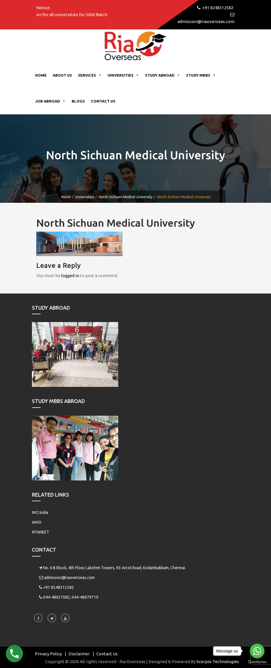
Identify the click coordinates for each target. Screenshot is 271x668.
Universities (123, 75)
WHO (36, 522)
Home (41, 75)
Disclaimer (79, 653)
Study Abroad (162, 75)
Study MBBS (201, 75)
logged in (70, 275)
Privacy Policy (48, 653)
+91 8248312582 (58, 587)
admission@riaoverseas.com (69, 577)
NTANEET (40, 532)
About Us (62, 75)
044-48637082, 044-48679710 (70, 597)
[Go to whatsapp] (257, 651)
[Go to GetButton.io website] (257, 662)
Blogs (78, 101)
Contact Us (103, 101)
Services (90, 75)
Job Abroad (50, 101)
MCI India (40, 512)
